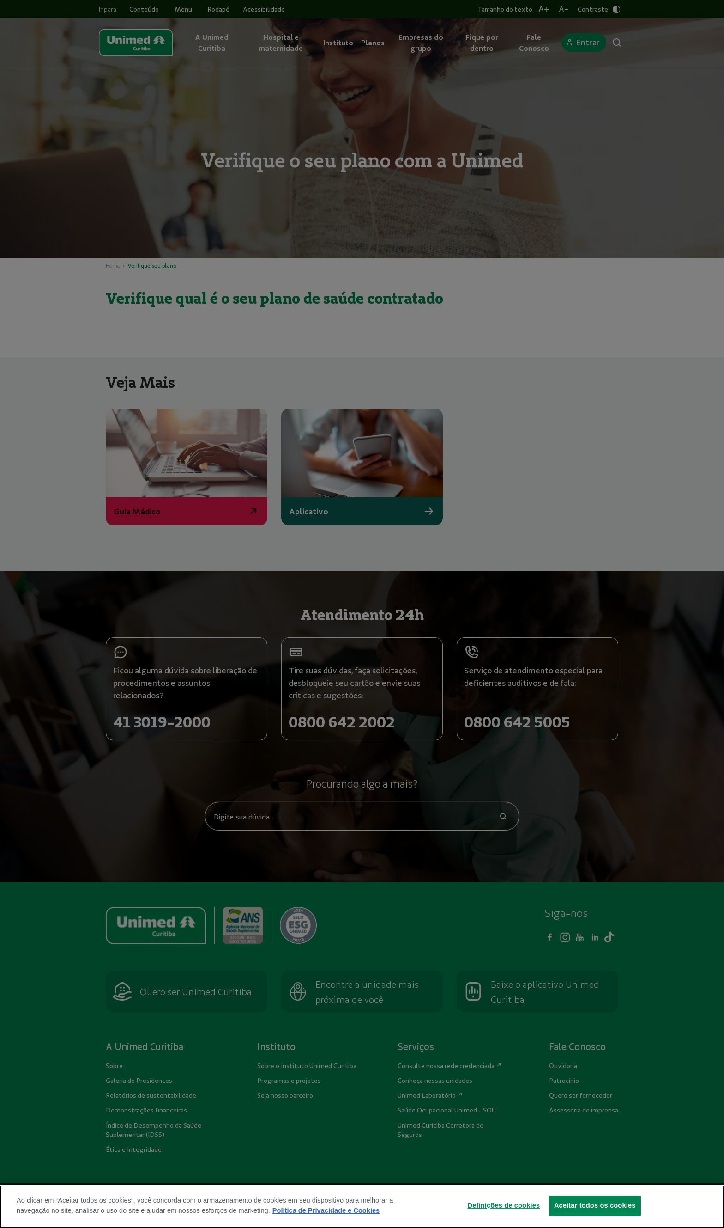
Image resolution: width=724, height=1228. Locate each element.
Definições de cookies (504, 1205)
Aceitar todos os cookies (595, 1205)
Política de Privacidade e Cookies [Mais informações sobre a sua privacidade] (326, 1210)
